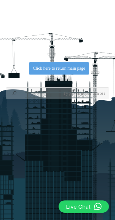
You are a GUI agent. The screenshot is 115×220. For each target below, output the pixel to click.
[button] (84, 206)
